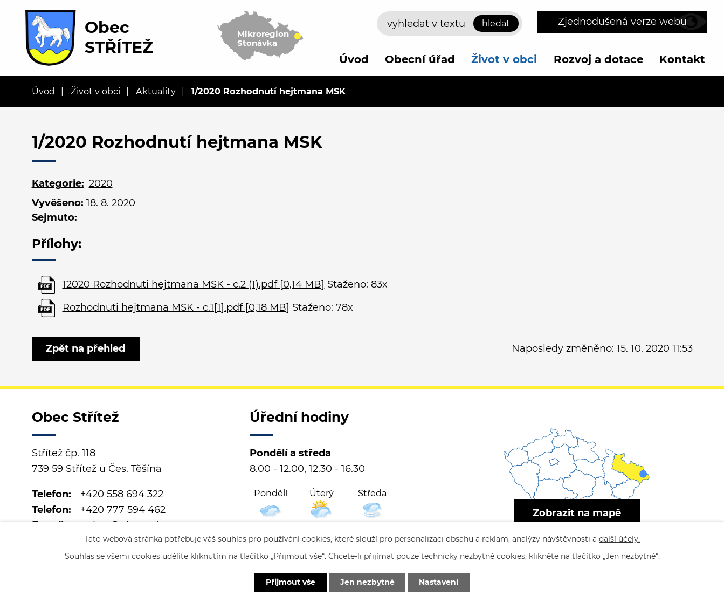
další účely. (619, 539)
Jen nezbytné (367, 582)
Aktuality (156, 91)
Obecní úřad (420, 59)
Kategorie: (58, 183)
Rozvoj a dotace (598, 59)
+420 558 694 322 (121, 494)
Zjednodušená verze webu (622, 22)
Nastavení (439, 582)
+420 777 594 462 (123, 510)
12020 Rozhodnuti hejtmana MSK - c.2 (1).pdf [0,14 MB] (194, 284)
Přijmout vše (290, 582)
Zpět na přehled (86, 348)
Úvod (354, 59)
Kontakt (682, 59)
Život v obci (504, 59)
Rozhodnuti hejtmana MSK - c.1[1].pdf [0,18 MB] (176, 307)
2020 (101, 183)
